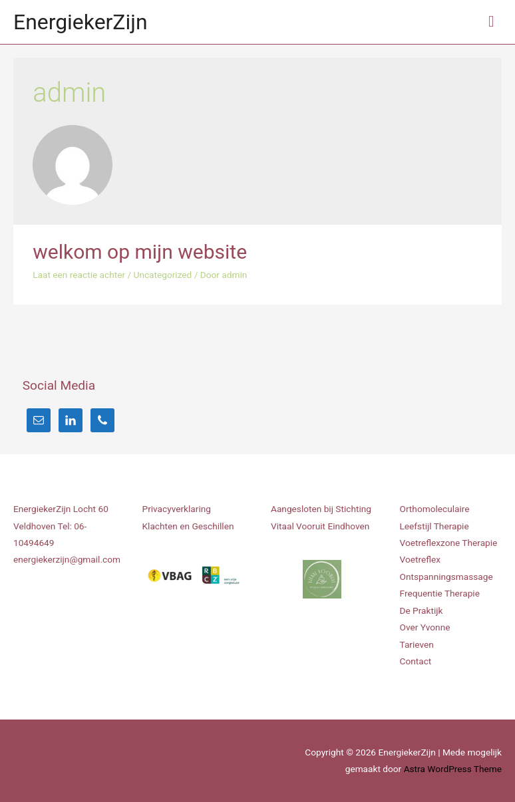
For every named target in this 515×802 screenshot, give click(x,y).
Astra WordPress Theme (453, 768)
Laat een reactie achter (79, 274)
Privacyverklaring (176, 508)
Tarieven (417, 644)
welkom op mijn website (140, 251)
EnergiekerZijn (80, 22)
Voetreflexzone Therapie (449, 542)
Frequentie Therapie (440, 593)
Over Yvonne (425, 627)
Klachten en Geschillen (188, 526)
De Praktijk (421, 610)
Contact (416, 661)
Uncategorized (163, 274)
